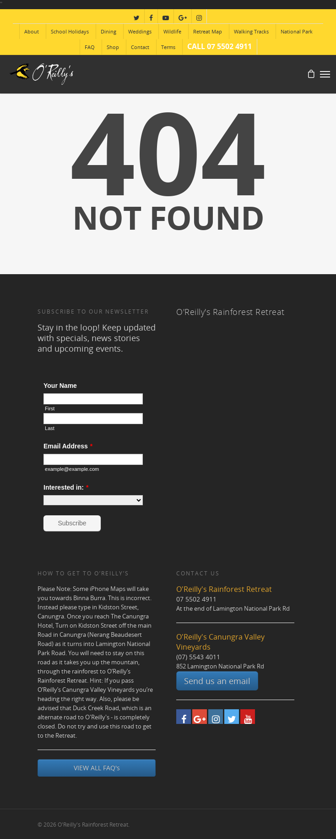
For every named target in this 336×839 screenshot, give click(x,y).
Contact (140, 47)
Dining (108, 31)
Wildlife (172, 31)
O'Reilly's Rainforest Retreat (230, 311)
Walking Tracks (251, 31)
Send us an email (217, 680)
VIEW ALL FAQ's (97, 767)
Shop (113, 47)
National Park (297, 31)
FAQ (90, 47)
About (31, 31)
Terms (168, 47)
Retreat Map (207, 31)
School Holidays (70, 31)
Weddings (140, 31)
